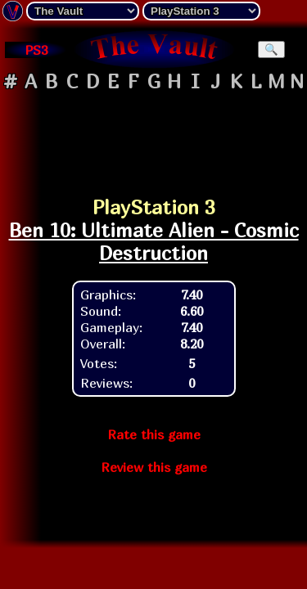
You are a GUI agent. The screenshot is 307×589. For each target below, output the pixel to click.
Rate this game (154, 434)
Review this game (154, 467)
